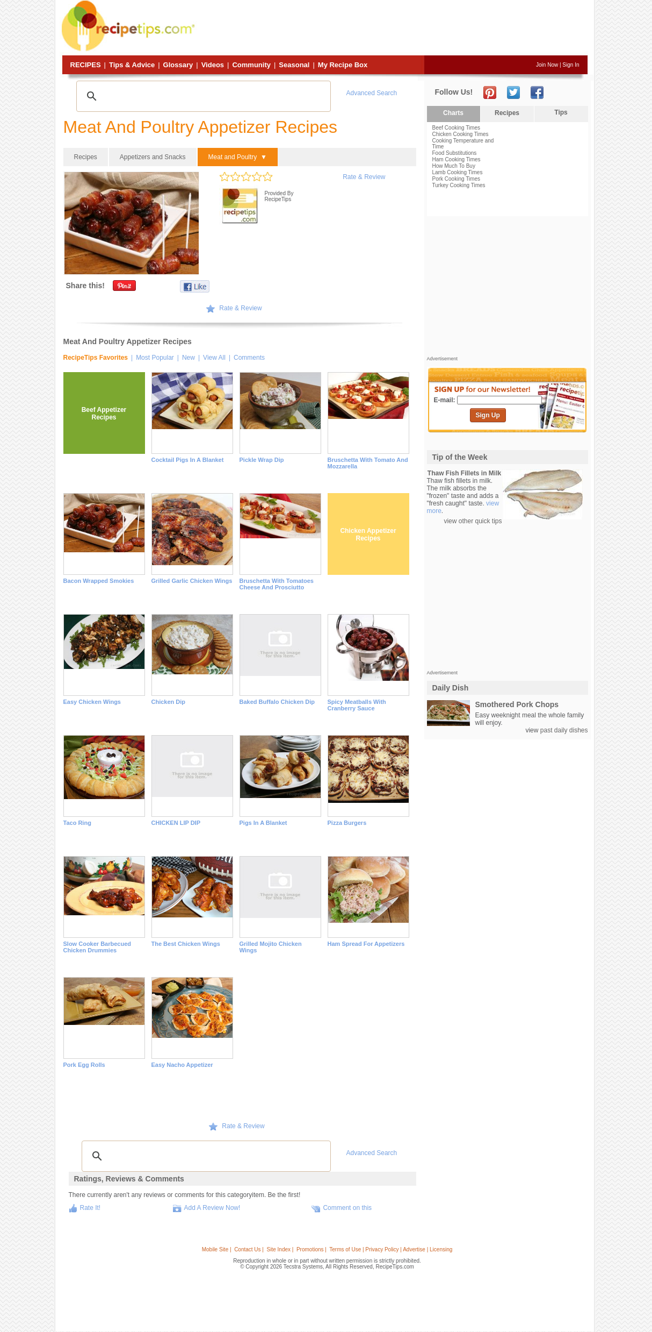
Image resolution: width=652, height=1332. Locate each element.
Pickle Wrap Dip (262, 460)
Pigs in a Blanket (263, 823)
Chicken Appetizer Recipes (368, 534)
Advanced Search (371, 93)
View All (214, 357)
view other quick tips (473, 521)
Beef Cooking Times (456, 128)
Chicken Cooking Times (460, 134)
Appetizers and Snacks (153, 157)
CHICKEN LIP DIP (175, 823)
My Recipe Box (342, 65)
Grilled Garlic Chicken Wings (192, 581)
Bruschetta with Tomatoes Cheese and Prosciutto (277, 584)
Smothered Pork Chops (517, 704)
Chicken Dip (168, 702)
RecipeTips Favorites (95, 357)
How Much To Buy (453, 166)
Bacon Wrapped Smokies (98, 581)
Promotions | (311, 1249)
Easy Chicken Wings (92, 702)
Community (251, 65)
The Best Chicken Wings (185, 944)
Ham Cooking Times (456, 159)
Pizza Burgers (347, 823)
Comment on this (347, 1208)
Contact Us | (249, 1249)
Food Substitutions (454, 153)
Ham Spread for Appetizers (366, 944)
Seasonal (294, 65)
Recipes (85, 65)
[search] (202, 96)
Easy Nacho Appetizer (182, 1065)
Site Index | (280, 1249)
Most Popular (155, 357)
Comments (249, 357)
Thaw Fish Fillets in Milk (464, 473)
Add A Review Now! (212, 1208)
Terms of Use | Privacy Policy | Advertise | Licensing (390, 1249)
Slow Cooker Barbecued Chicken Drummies (97, 947)
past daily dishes (564, 730)
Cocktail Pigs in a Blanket (187, 460)
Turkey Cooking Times (459, 185)
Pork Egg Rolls (84, 1065)
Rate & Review (364, 177)
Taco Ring (77, 823)
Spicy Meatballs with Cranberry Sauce (357, 705)
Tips (560, 112)
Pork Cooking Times (456, 179)
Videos (212, 65)
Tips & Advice (132, 65)
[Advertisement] (392, 28)
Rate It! (90, 1208)
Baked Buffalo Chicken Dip (277, 702)
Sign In (570, 65)
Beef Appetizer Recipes (104, 413)
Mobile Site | (216, 1249)
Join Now (547, 65)
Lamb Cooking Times (457, 172)
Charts (453, 113)
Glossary (178, 65)
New (188, 357)
